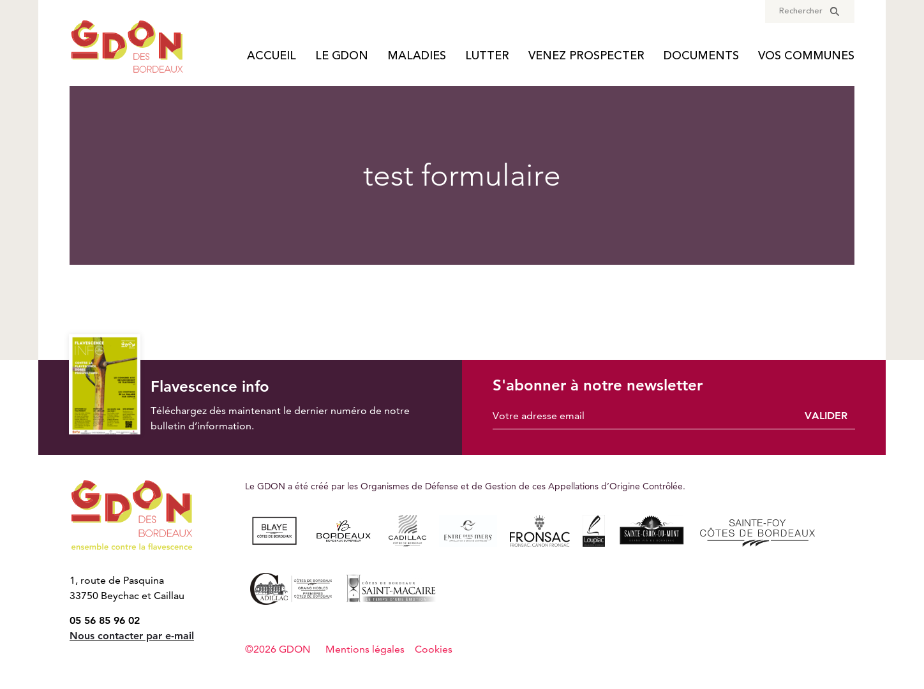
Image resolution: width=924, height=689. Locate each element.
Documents (701, 57)
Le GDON (341, 57)
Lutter (487, 57)
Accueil (271, 57)
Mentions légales (365, 649)
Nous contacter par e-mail (132, 636)
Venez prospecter (586, 57)
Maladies (416, 57)
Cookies (433, 649)
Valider (826, 416)
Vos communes (806, 57)
